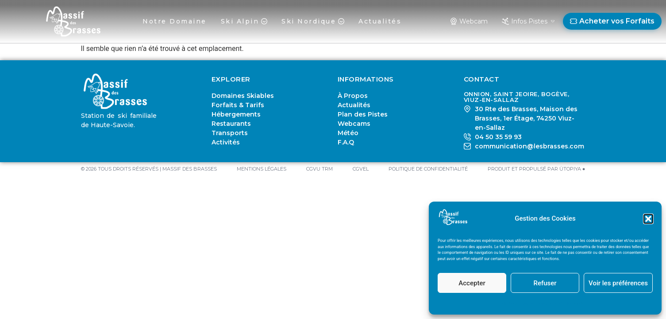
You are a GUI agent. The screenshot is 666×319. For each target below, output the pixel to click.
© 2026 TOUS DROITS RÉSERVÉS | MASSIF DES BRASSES (149, 169)
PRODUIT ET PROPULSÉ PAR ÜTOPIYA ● (536, 169)
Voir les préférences (618, 283)
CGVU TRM (319, 169)
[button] (648, 218)
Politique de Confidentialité (561, 303)
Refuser (544, 283)
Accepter (471, 283)
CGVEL (361, 169)
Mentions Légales (517, 303)
